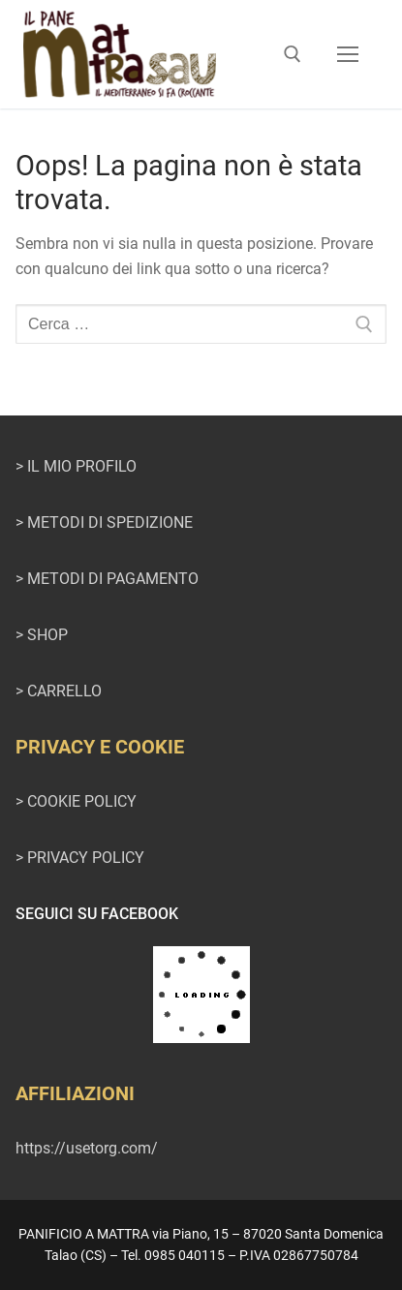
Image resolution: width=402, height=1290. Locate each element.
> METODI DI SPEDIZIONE (104, 522)
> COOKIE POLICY (76, 801)
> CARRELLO (58, 691)
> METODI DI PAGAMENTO (107, 578)
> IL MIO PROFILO (76, 466)
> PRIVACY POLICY (79, 857)
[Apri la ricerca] (292, 54)
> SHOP (41, 635)
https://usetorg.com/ (86, 1148)
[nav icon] (348, 54)
